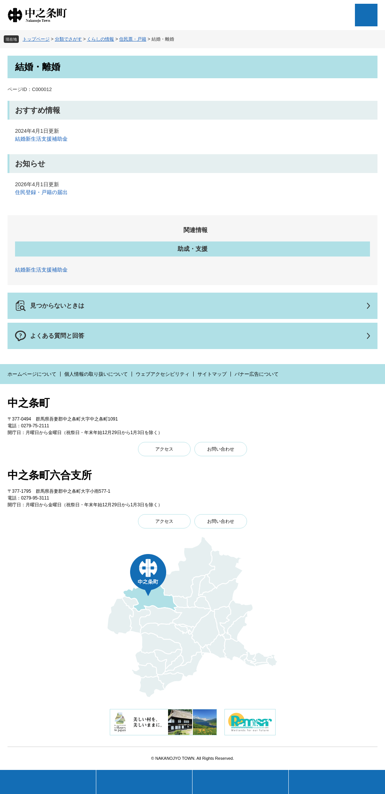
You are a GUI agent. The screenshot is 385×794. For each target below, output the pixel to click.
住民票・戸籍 (132, 39)
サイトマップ (212, 374)
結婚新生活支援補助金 (41, 139)
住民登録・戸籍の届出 (41, 192)
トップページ (36, 39)
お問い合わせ (220, 449)
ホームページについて (32, 374)
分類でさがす (68, 39)
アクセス (164, 449)
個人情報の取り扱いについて (96, 374)
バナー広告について (257, 374)
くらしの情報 (100, 39)
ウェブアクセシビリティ (162, 374)
